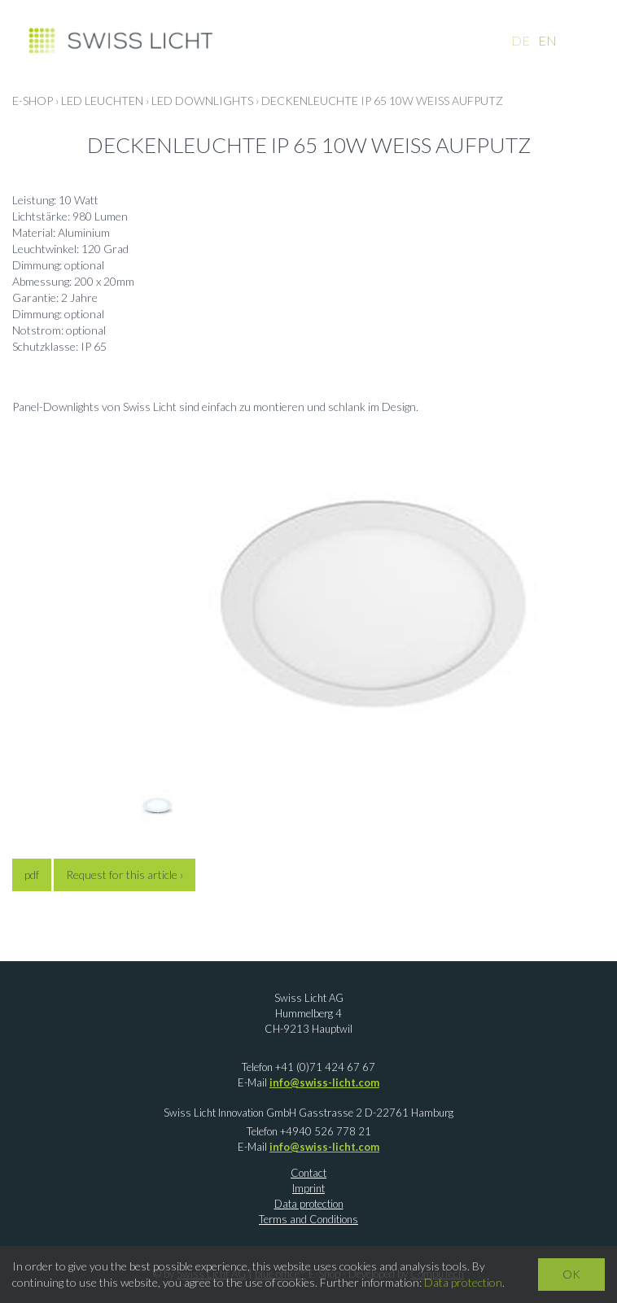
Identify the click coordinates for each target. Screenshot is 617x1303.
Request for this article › (124, 874)
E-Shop (32, 100)
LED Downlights (202, 100)
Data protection (309, 1203)
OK (571, 1274)
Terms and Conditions (308, 1219)
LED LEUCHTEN (102, 100)
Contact (308, 1172)
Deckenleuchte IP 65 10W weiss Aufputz (382, 100)
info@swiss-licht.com (324, 1082)
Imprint (308, 1188)
